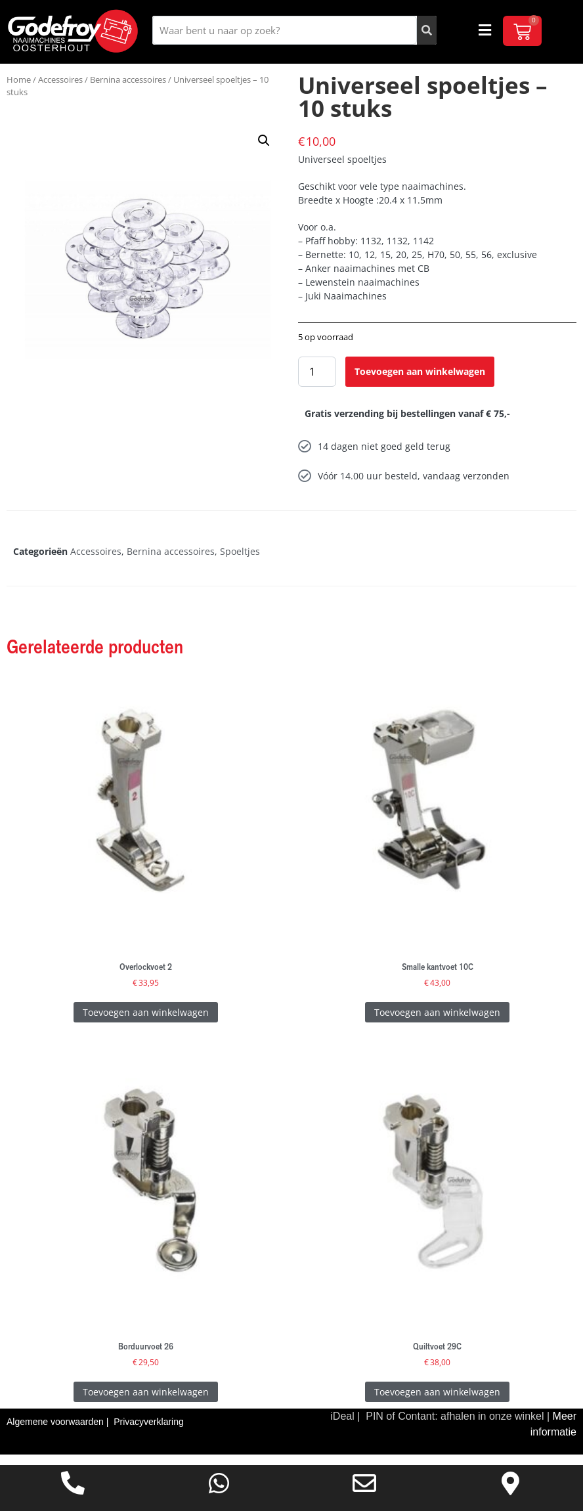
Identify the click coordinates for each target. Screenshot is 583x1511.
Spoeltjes (240, 562)
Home (19, 89)
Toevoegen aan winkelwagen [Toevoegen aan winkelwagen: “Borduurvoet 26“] (146, 1401)
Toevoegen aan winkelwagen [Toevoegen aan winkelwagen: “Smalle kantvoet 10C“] (437, 1022)
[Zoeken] (427, 30)
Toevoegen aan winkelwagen (420, 382)
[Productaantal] (317, 382)
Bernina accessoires (128, 89)
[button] (485, 30)
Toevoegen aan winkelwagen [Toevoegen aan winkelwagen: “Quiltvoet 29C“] (437, 1401)
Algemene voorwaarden (56, 1432)
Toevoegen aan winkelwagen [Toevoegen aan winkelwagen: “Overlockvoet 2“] (146, 1022)
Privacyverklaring (149, 1432)
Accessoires (60, 89)
